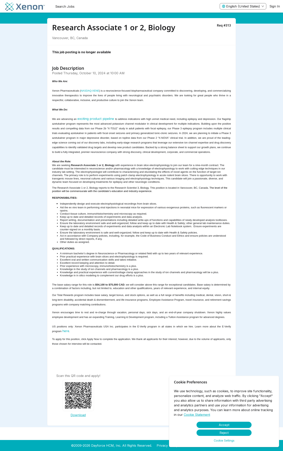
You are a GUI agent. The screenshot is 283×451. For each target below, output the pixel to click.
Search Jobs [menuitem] (64, 6)
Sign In (274, 6)
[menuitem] (26, 6)
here (65, 331)
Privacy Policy (167, 445)
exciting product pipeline (95, 119)
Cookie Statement (197, 415)
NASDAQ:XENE (90, 90)
